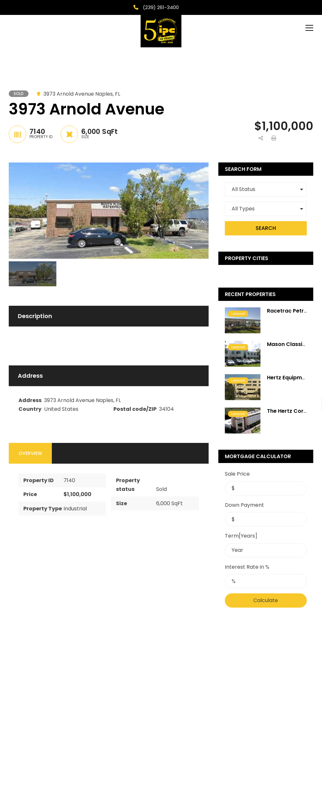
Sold (161, 489)
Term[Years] (241, 536)
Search (266, 228)
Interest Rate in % (247, 567)
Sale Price (237, 474)
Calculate (265, 600)
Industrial (75, 508)
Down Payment (244, 505)
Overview (30, 453)
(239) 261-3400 (160, 7)
